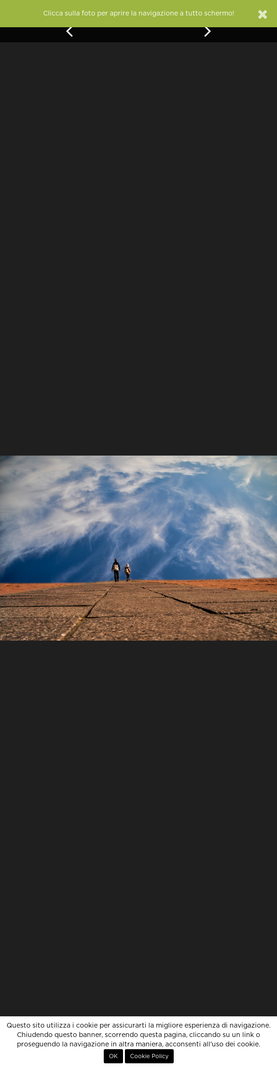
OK (113, 1056)
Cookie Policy (149, 1056)
